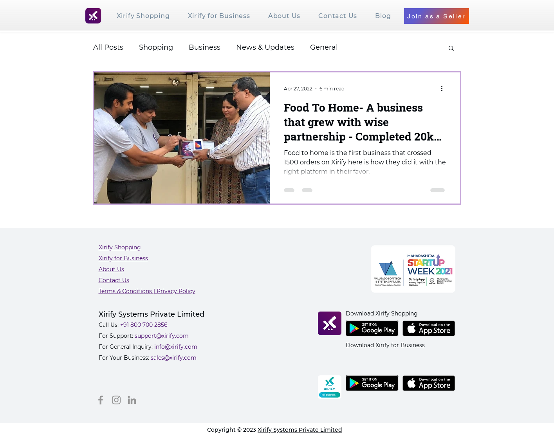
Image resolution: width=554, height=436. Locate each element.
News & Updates (265, 47)
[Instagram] (116, 400)
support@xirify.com (162, 335)
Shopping (156, 47)
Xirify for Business (123, 258)
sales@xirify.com (174, 357)
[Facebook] (100, 400)
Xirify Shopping (120, 247)
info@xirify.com (175, 346)
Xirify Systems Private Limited (300, 429)
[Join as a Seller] (436, 16)
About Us (111, 269)
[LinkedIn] (132, 400)
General (324, 47)
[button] (451, 49)
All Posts (108, 47)
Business (204, 47)
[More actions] (444, 88)
